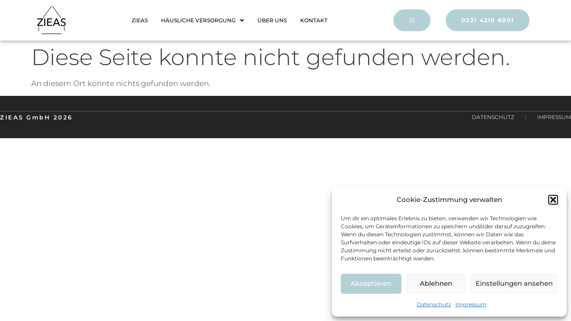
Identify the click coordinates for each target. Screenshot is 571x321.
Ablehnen (436, 283)
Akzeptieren (371, 283)
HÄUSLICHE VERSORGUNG (202, 20)
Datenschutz (434, 304)
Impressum (471, 304)
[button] (553, 199)
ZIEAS (140, 20)
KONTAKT (313, 20)
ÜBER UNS (272, 20)
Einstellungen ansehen (514, 283)
